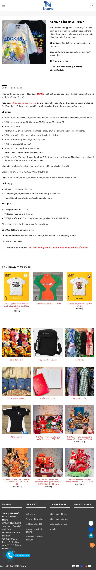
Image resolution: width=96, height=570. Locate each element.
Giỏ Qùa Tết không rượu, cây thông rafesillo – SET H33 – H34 (79, 480)
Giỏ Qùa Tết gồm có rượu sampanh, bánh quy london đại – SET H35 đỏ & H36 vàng (48, 481)
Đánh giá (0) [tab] (16, 88)
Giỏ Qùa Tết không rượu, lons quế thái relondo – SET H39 (48, 438)
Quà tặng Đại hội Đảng (16, 398)
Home (3, 12)
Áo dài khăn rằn (79, 398)
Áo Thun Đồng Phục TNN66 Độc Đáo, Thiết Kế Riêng (57, 247)
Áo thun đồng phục (17, 12)
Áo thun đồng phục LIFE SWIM (48, 304)
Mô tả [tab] (4, 88)
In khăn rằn (79, 360)
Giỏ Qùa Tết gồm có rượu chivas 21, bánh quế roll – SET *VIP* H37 (16, 481)
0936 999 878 (22, 555)
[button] (3, 5)
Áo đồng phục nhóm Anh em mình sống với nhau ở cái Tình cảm (16, 306)
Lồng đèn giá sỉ (16, 360)
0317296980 (14, 523)
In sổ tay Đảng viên (48, 398)
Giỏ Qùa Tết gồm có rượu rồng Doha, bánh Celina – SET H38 (79, 438)
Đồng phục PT (16, 437)
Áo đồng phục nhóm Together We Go (79, 305)
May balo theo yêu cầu (47, 360)
